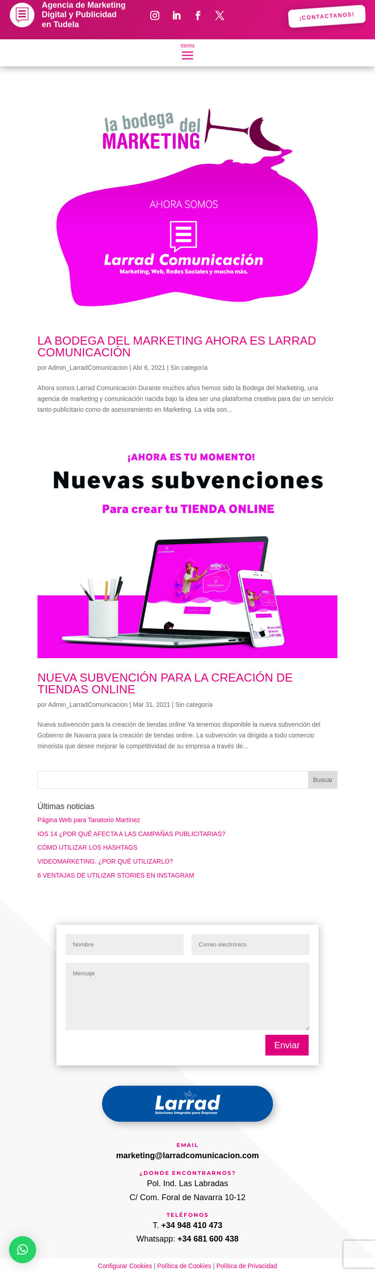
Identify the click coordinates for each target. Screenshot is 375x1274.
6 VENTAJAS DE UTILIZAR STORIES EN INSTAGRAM (115, 875)
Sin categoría (189, 367)
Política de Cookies (184, 1265)
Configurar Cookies (125, 1265)
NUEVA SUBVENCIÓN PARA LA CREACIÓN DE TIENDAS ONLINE (164, 683)
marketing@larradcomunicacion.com (187, 1155)
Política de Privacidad (246, 1265)
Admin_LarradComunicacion (88, 367)
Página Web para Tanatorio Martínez (88, 820)
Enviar (287, 1045)
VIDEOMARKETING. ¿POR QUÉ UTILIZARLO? (105, 861)
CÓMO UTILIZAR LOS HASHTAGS (87, 847)
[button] (22, 1249)
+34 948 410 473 (191, 1225)
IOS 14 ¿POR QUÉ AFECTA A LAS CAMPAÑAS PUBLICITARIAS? (131, 833)
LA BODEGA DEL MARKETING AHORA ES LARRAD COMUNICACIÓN (176, 346)
